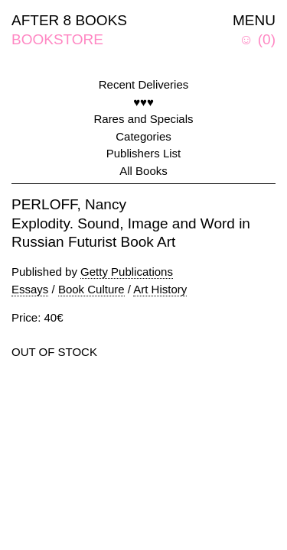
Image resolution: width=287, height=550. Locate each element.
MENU (254, 20)
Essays (29, 289)
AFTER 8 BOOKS (69, 20)
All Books (143, 170)
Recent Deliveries (144, 84)
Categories (143, 136)
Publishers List (143, 153)
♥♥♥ (143, 101)
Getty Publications (126, 271)
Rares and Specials (143, 118)
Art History (160, 289)
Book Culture (91, 289)
